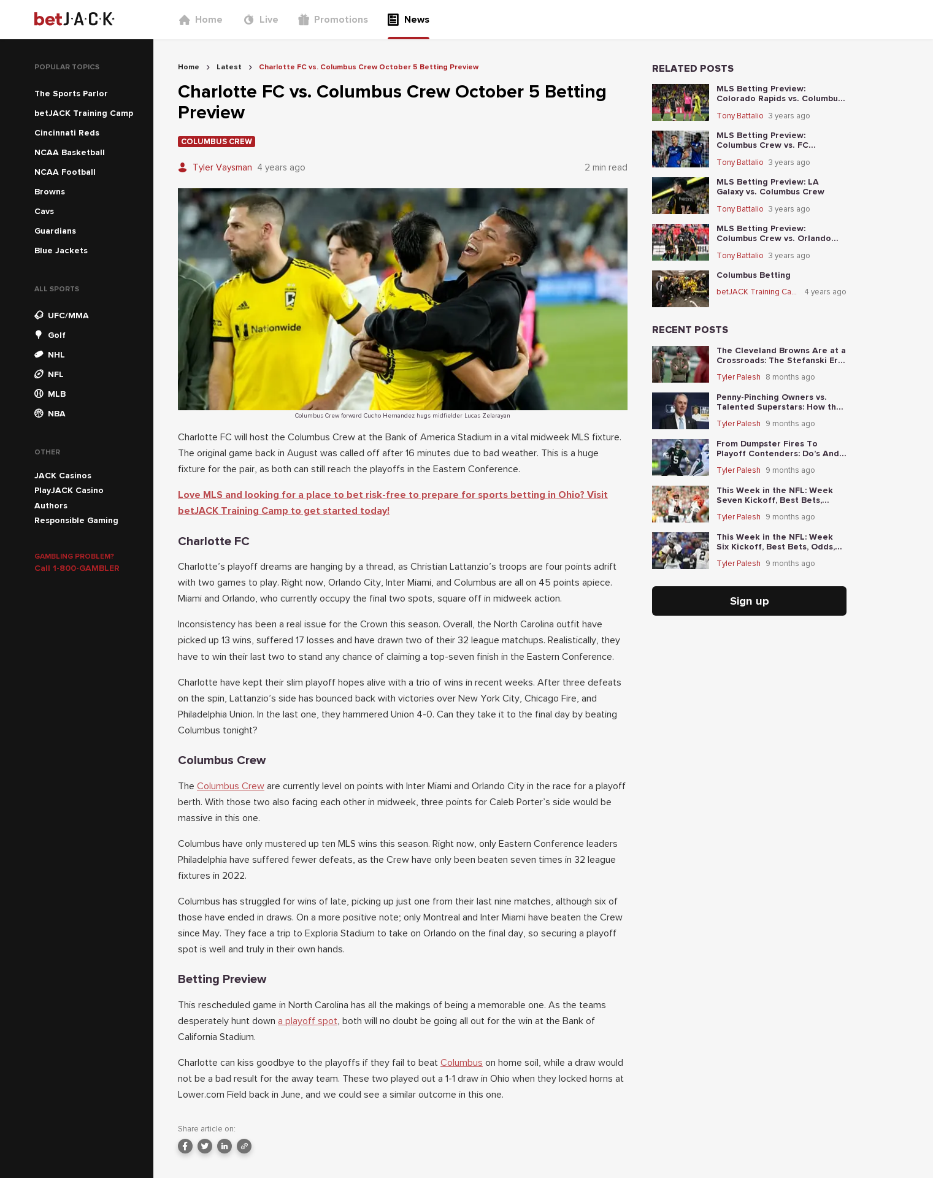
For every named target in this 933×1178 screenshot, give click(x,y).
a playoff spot (307, 1021)
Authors (50, 505)
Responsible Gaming (76, 520)
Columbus (461, 1063)
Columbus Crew (230, 786)
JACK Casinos (62, 475)
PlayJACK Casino (69, 490)
